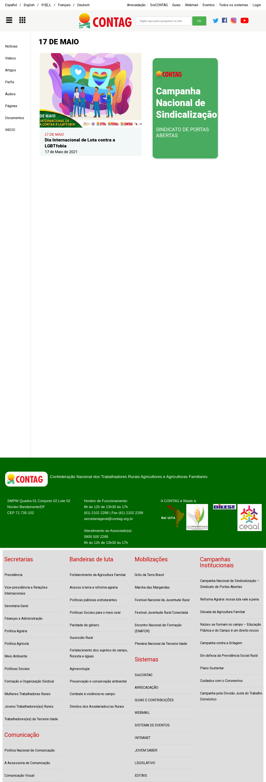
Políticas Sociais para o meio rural (95, 613)
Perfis (9, 82)
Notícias (11, 46)
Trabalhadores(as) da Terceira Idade (31, 719)
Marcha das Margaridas (152, 587)
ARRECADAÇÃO (146, 688)
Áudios (10, 94)
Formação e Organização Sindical (29, 681)
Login (257, 5)
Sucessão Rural (81, 638)
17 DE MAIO (54, 134)
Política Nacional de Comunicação (29, 750)
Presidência (13, 575)
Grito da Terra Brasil (149, 575)
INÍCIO (10, 130)
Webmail (191, 5)
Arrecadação (136, 5)
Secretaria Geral (16, 606)
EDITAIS (141, 775)
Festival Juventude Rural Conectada (161, 613)
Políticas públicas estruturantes (93, 600)
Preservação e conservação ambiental (98, 681)
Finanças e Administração (23, 618)
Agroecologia (80, 669)
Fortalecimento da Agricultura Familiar (98, 575)
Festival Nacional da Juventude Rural (162, 600)
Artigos (10, 70)
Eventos (208, 5)
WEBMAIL (142, 713)
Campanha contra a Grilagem (221, 643)
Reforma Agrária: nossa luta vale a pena (229, 599)
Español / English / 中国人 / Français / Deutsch (47, 5)
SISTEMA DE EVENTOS (152, 725)
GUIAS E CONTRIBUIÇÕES (154, 700)
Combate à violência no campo (92, 694)
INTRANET (142, 738)
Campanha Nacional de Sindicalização (186, 103)
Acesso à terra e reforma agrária (94, 587)
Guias (176, 5)
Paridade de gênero (84, 625)
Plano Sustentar (212, 668)
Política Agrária (15, 631)
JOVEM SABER (146, 750)
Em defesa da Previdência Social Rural (229, 656)
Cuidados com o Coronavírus (221, 681)
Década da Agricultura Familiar (222, 612)
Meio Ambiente (15, 656)
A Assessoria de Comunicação (27, 763)
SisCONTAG (159, 5)
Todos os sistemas (233, 5)
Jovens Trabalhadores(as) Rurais (28, 706)
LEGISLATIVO (145, 763)
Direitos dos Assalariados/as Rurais (97, 706)
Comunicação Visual (19, 775)
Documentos (14, 118)
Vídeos (10, 58)
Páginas (11, 106)
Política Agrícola (16, 644)
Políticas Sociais (17, 669)
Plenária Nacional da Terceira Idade (161, 644)
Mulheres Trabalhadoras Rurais (27, 694)
